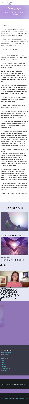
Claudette (3, 364)
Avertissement (3, 385)
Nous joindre (4, 370)
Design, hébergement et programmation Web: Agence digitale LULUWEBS (14, 398)
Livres (2, 356)
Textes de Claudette (6, 352)
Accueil (7, 12)
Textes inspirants (5, 354)
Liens (2, 362)
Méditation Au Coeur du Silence (12, 235)
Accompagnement (5, 368)
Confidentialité (22, 384)
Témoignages (21, 12)
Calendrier (3, 366)
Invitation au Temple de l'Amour (12, 260)
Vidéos (2, 360)
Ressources (13, 12)
